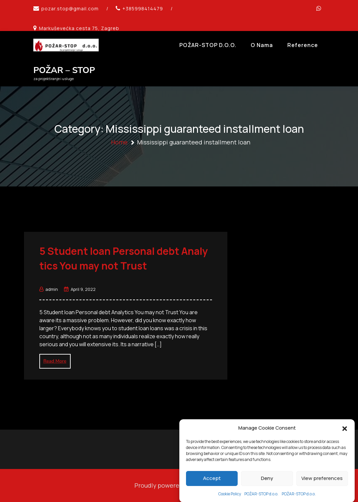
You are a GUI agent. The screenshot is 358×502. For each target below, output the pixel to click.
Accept (212, 487)
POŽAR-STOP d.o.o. (207, 45)
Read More (54, 361)
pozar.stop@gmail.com (70, 8)
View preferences (322, 487)
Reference (302, 45)
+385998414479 (142, 8)
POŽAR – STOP (64, 70)
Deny (267, 487)
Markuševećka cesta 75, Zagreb (79, 28)
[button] (344, 438)
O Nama (262, 45)
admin (48, 289)
